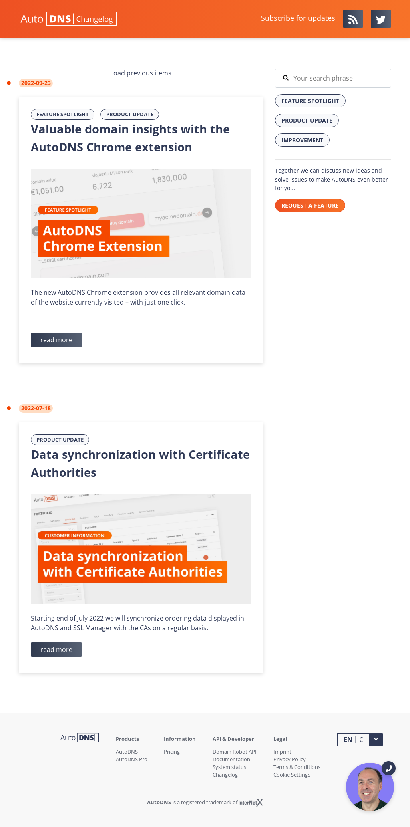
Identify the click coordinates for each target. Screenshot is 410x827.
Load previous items (140, 73)
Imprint (282, 751)
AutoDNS (127, 751)
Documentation (231, 759)
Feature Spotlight (62, 114)
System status (229, 767)
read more (56, 339)
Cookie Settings (291, 774)
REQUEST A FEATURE (310, 205)
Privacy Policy (289, 759)
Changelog (225, 774)
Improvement (302, 140)
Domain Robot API (235, 751)
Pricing (172, 751)
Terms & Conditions (296, 767)
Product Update (129, 114)
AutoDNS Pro (131, 759)
